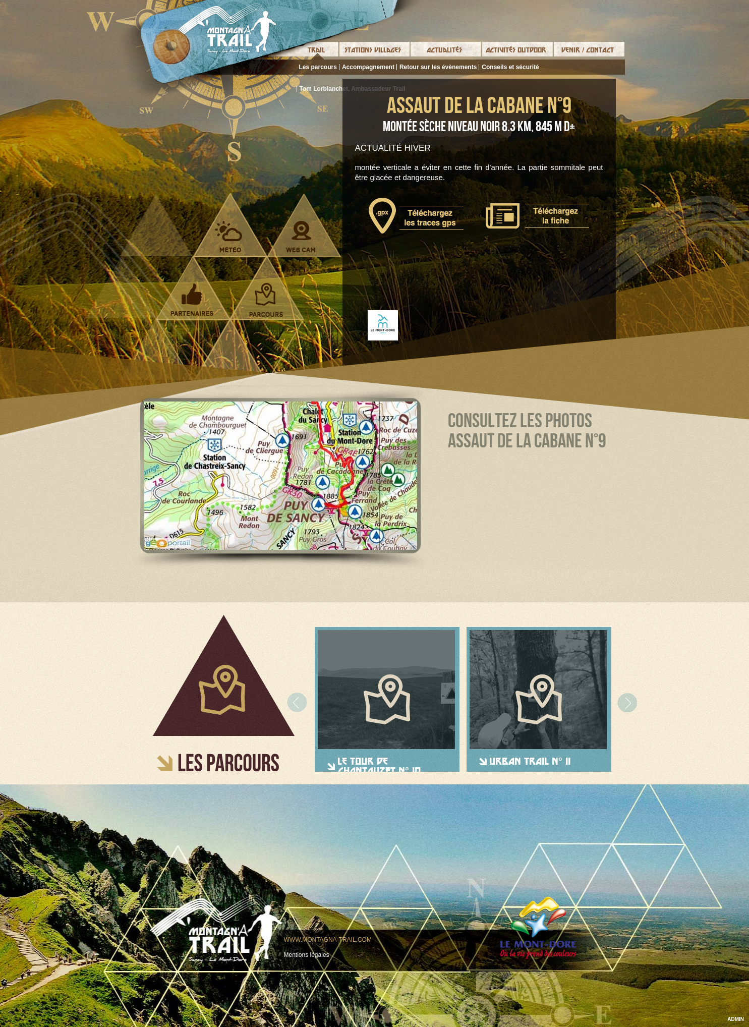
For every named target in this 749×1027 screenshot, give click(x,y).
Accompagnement (368, 67)
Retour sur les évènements (438, 67)
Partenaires (191, 299)
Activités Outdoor (516, 50)
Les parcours (318, 67)
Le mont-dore (538, 928)
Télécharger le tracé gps (416, 216)
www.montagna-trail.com (328, 939)
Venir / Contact (587, 50)
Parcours (266, 299)
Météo (228, 236)
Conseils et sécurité (510, 67)
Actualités (444, 50)
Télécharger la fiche (537, 216)
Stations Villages (372, 50)
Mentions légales (306, 954)
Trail (316, 50)
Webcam (300, 236)
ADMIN (735, 1019)
